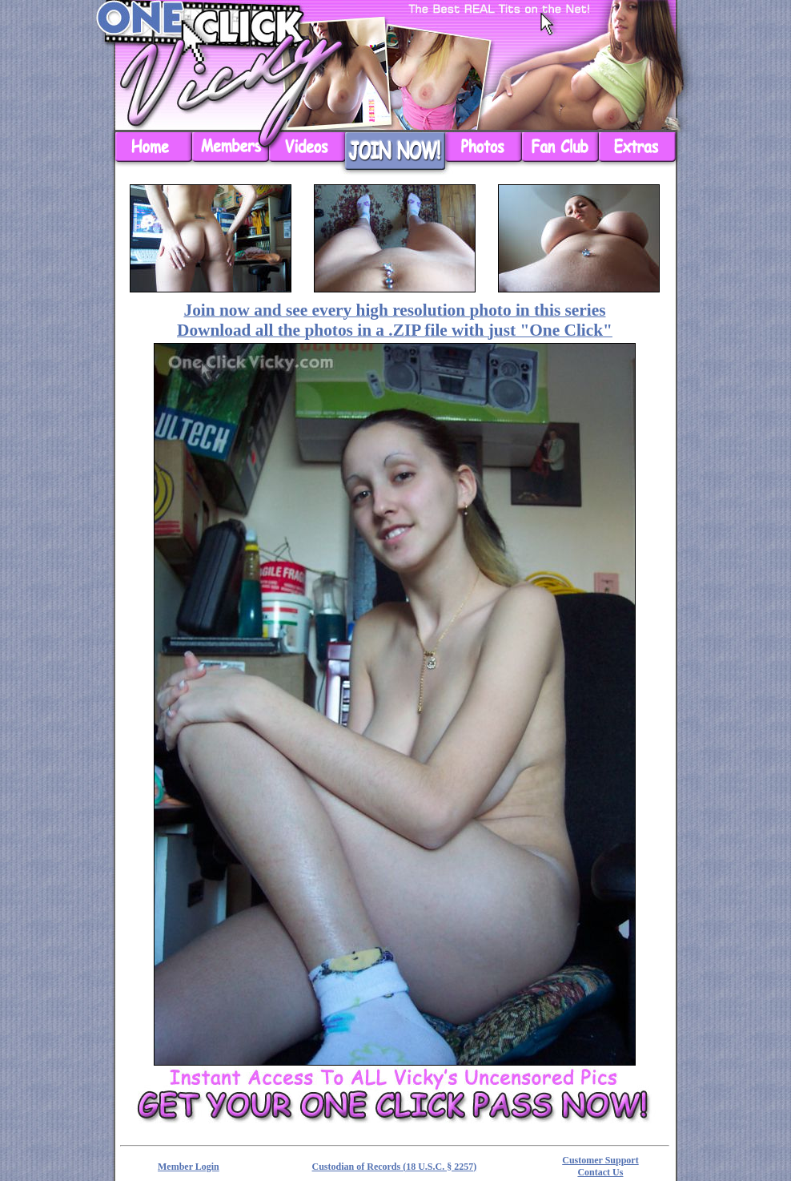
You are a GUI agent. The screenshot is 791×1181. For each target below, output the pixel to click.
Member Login (188, 1166)
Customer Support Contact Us (600, 1166)
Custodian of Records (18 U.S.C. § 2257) (394, 1166)
